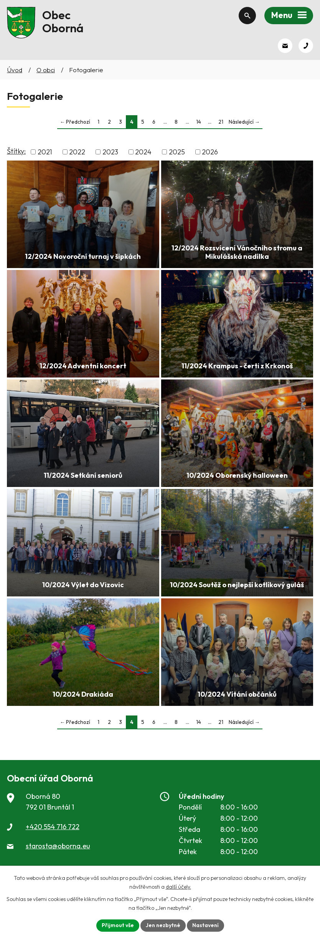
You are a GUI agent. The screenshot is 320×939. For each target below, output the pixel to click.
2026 (210, 151)
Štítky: (16, 151)
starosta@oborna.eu (58, 845)
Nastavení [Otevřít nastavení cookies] (205, 925)
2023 (110, 151)
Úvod (14, 70)
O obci (45, 70)
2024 (143, 151)
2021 (45, 151)
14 (198, 121)
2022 (77, 151)
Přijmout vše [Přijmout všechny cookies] (118, 925)
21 (220, 121)
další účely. (178, 886)
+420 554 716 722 (52, 826)
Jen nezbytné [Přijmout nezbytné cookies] (163, 925)
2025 (177, 151)
